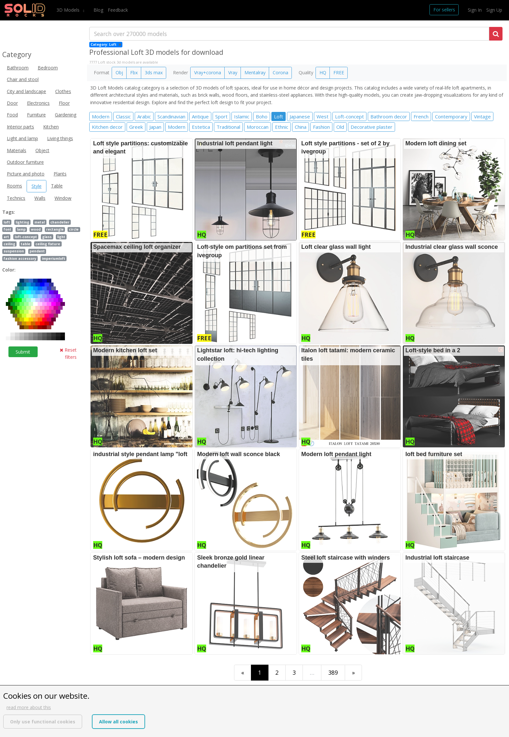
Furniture (36, 115)
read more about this (28, 707)
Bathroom (18, 68)
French (421, 116)
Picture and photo (25, 174)
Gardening (65, 115)
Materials (16, 150)
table (25, 244)
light (61, 237)
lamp (21, 229)
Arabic (144, 116)
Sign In (475, 10)
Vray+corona (207, 72)
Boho (261, 116)
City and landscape (26, 91)
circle (74, 229)
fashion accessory (20, 258)
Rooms (14, 186)
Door (12, 103)
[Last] (353, 673)
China (300, 127)
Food (12, 115)
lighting (22, 222)
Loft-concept (349, 116)
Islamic (241, 116)
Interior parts (20, 127)
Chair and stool (23, 79)
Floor (64, 103)
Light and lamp (22, 138)
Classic (123, 116)
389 (333, 672)
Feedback (118, 10)
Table (57, 186)
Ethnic (281, 127)
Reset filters (68, 353)
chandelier (59, 222)
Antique (200, 116)
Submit (23, 352)
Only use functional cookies (42, 722)
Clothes (63, 91)
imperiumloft (53, 258)
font (7, 229)
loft (7, 222)
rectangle (55, 229)
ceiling (9, 244)
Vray (232, 72)
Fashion (321, 127)
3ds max (154, 72)
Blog (98, 10)
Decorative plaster (371, 127)
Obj (119, 72)
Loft (278, 116)
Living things (60, 138)
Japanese (300, 116)
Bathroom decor (388, 116)
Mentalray (255, 72)
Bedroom (48, 68)
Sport (221, 116)
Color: (9, 270)
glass (47, 237)
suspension (14, 251)
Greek (136, 127)
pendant (37, 251)
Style (36, 186)
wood (36, 229)
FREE (338, 72)
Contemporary (451, 116)
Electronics (38, 103)
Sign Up (494, 10)
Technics (16, 198)
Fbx (134, 72)
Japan (155, 127)
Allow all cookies (118, 722)
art (6, 237)
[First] (242, 673)
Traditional (228, 127)
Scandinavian (171, 116)
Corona (280, 72)
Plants (60, 174)
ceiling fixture (47, 244)
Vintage (482, 116)
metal (39, 222)
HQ (322, 72)
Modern (100, 116)
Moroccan (257, 127)
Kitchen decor (107, 127)
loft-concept (26, 237)
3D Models (68, 10)
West (323, 116)
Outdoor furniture (25, 162)
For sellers (444, 9)
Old (340, 127)
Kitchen (51, 127)
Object (42, 150)
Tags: (8, 212)
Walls (39, 198)
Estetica (201, 127)
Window (63, 198)
